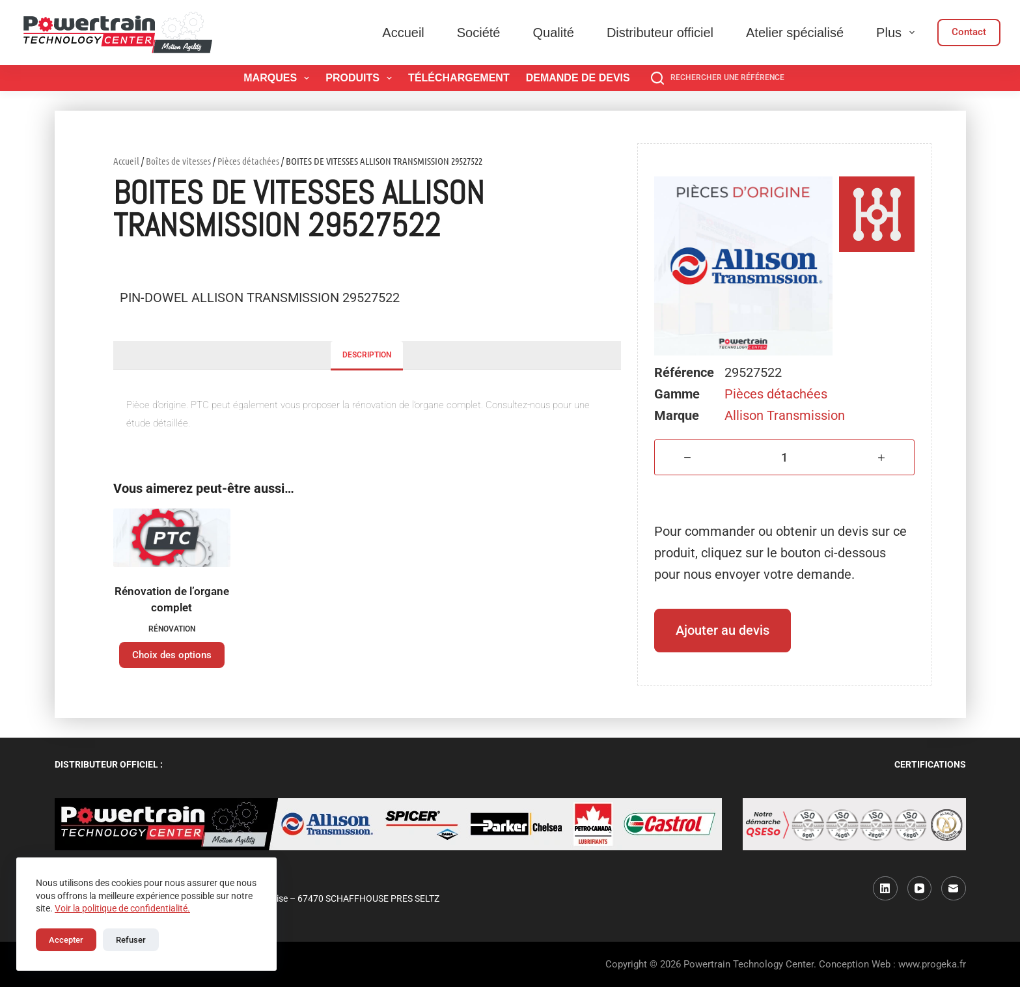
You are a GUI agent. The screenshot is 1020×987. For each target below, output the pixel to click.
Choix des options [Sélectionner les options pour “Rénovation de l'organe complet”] (172, 655)
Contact (969, 32)
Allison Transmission (784, 415)
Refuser (131, 940)
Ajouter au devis (722, 630)
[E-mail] (953, 888)
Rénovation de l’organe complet (172, 600)
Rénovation (171, 628)
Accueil (403, 32)
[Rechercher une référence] (717, 78)
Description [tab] (366, 354)
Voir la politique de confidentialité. (122, 908)
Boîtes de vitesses (178, 161)
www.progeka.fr (932, 964)
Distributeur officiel (660, 32)
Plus (898, 32)
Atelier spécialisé (795, 32)
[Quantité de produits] (784, 457)
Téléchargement (459, 77)
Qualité (553, 32)
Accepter (66, 940)
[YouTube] (919, 888)
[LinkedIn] (885, 888)
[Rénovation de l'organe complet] (171, 537)
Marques (278, 78)
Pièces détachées (248, 161)
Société (479, 32)
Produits (361, 78)
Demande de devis (578, 77)
